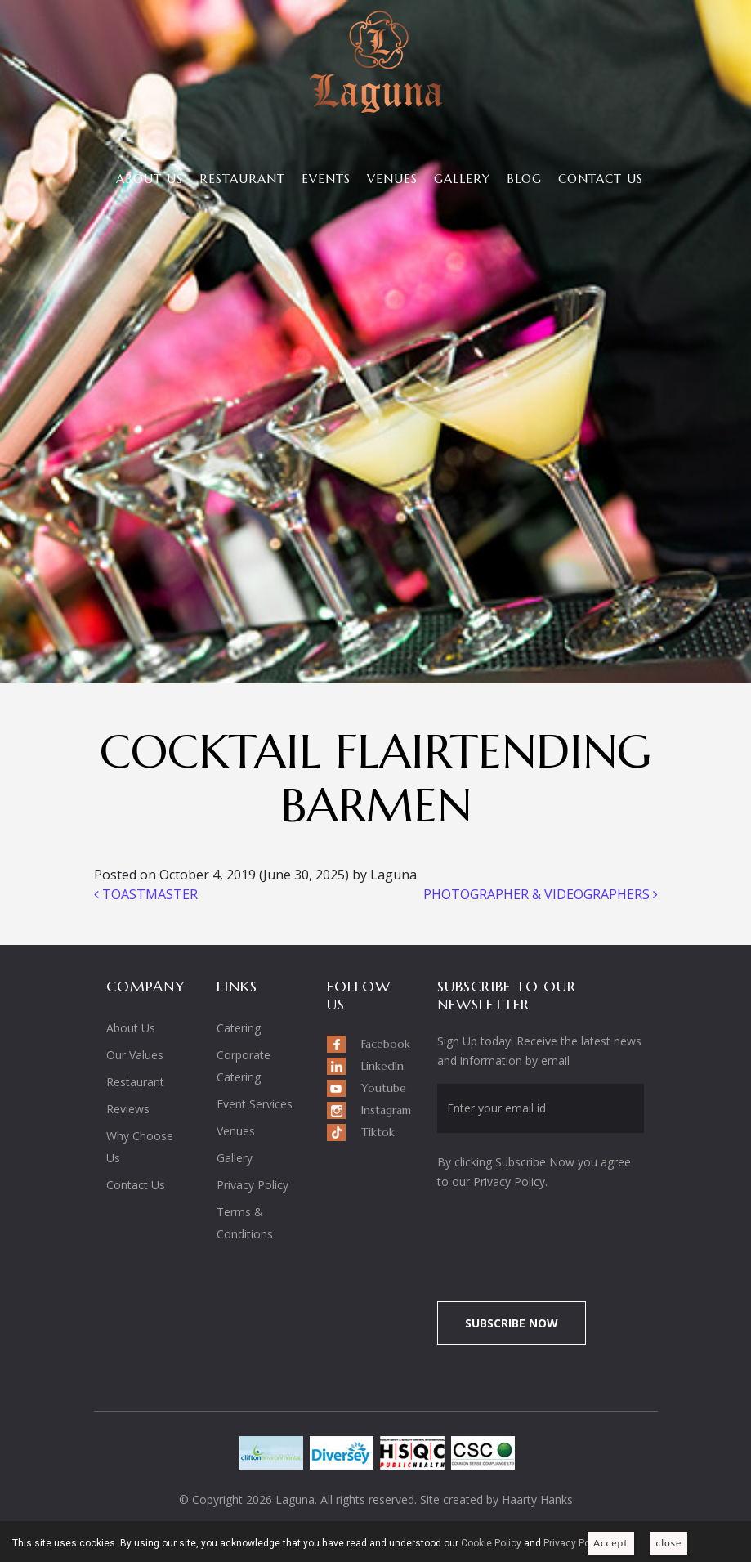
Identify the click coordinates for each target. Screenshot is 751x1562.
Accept (610, 1543)
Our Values (134, 1055)
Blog (524, 178)
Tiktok (378, 1132)
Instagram (385, 1110)
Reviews (128, 1109)
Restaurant (242, 178)
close (669, 1543)
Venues (392, 178)
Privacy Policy (252, 1185)
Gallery (462, 178)
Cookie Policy (491, 1543)
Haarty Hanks (537, 1499)
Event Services (255, 1104)
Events (326, 178)
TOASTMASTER (146, 894)
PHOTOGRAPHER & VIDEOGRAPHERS (540, 894)
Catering (239, 1028)
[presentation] (573, 1237)
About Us (149, 178)
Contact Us (600, 178)
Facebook (385, 1043)
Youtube (383, 1088)
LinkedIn (382, 1065)
